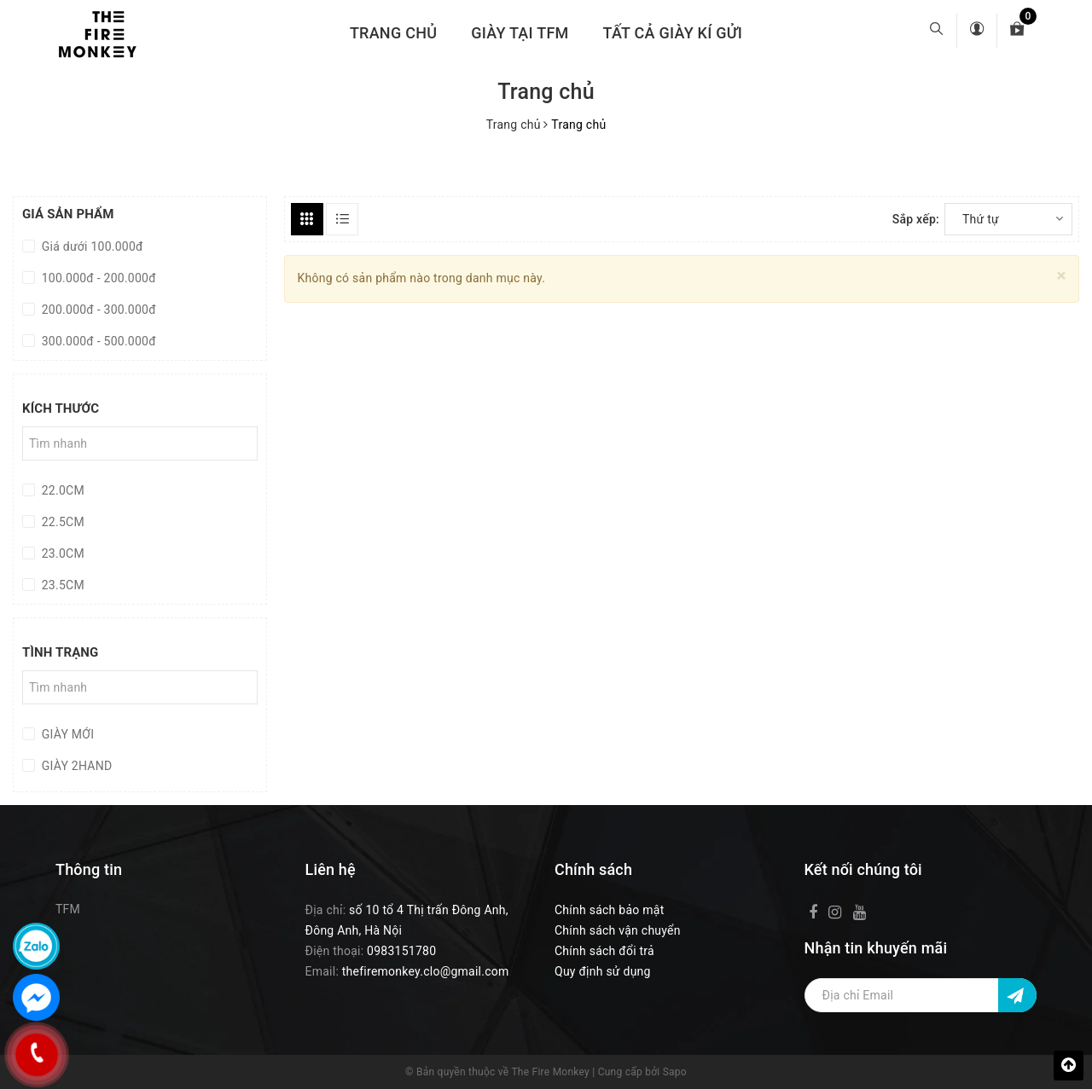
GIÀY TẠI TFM (519, 33)
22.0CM (61, 490)
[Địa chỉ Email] (920, 995)
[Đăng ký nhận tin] (1017, 995)
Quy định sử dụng (603, 971)
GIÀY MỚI (66, 734)
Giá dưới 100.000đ (90, 246)
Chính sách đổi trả (604, 951)
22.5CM (61, 522)
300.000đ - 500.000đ (97, 341)
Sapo (675, 1072)
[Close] (1061, 276)
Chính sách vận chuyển (618, 930)
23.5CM (61, 585)
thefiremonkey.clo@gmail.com (425, 971)
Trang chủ (393, 33)
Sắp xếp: (915, 219)
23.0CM (61, 553)
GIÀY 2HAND (75, 766)
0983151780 (401, 951)
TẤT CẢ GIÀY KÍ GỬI (673, 33)
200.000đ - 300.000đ (97, 309)
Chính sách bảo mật (609, 910)
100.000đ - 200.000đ (97, 278)
